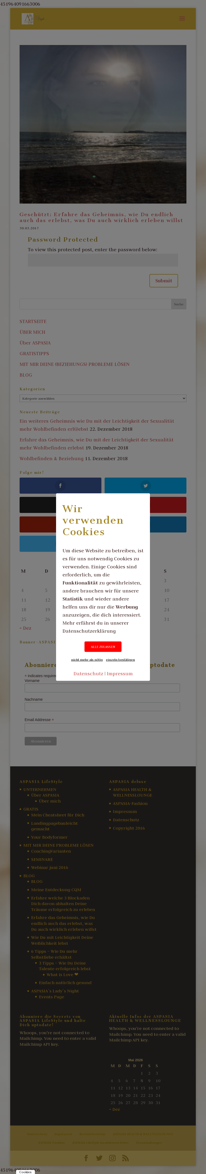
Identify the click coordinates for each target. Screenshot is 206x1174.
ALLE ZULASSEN (103, 647)
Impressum (120, 673)
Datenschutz (88, 673)
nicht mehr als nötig (87, 659)
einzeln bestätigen (120, 659)
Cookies (25, 1172)
